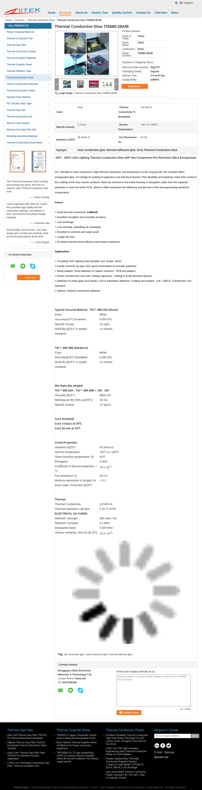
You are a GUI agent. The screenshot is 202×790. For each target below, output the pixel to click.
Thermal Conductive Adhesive (22, 84)
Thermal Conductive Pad (20, 38)
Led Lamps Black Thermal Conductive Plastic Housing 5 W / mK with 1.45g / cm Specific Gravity (126, 774)
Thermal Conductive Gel (19, 116)
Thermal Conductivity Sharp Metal (24, 142)
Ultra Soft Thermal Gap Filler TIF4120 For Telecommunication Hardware (27, 736)
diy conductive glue (74, 654)
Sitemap (169, 752)
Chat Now (160, 12)
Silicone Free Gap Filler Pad (21, 129)
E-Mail (158, 752)
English (188, 3)
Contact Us (143, 12)
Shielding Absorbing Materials (22, 136)
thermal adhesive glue (120, 654)
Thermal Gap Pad (16, 110)
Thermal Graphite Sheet (19, 64)
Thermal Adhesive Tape (19, 71)
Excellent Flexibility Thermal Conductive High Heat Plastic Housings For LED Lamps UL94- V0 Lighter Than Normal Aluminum (127, 739)
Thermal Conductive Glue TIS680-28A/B (96, 93)
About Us (81, 12)
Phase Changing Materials (20, 32)
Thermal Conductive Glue (40, 20)
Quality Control (122, 12)
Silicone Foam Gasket (18, 123)
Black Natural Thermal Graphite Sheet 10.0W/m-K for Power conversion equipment (77, 745)
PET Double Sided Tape (19, 103)
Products (65, 12)
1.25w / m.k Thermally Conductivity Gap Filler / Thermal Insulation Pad (28, 764)
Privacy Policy (21, 787)
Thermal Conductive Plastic (21, 90)
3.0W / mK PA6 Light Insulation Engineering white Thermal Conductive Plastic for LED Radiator (126, 751)
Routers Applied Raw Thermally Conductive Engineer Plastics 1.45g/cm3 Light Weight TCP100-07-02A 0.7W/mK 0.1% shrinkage (125, 763)
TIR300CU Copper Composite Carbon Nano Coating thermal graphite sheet (77, 736)
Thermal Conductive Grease (21, 51)
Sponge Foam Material (18, 97)
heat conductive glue (97, 654)
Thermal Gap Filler (16, 45)
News (175, 12)
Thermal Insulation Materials (21, 58)
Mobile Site (161, 757)
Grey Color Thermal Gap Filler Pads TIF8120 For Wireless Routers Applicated (26, 755)
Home (51, 12)
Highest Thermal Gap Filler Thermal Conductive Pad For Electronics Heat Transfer (26, 745)
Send (195, 735)
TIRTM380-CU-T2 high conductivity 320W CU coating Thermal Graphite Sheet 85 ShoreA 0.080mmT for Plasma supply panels (77, 757)
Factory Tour (100, 12)
